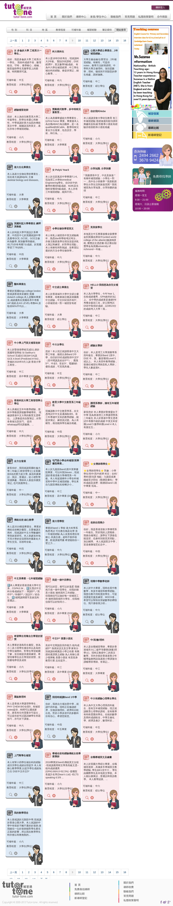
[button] (169, 67)
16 (124, 40)
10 (79, 40)
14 (109, 40)
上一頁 (13, 40)
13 (102, 40)
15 (117, 40)
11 (87, 40)
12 (94, 40)
